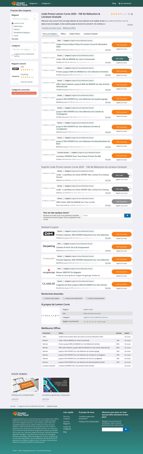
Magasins (34, 3)
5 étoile (95, 321)
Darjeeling (24, 74)
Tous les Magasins (66, 423)
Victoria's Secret (26, 82)
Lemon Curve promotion (96, 298)
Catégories (46, 3)
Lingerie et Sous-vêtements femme (24, 93)
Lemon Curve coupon (52, 298)
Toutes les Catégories (67, 428)
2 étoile (87, 321)
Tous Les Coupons (66, 418)
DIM (22, 67)
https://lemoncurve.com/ (92, 313)
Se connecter (125, 3)
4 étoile (92, 321)
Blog (114, 3)
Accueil (12, 406)
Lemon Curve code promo (73, 298)
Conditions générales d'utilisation (87, 418)
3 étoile (90, 321)
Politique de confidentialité (89, 422)
